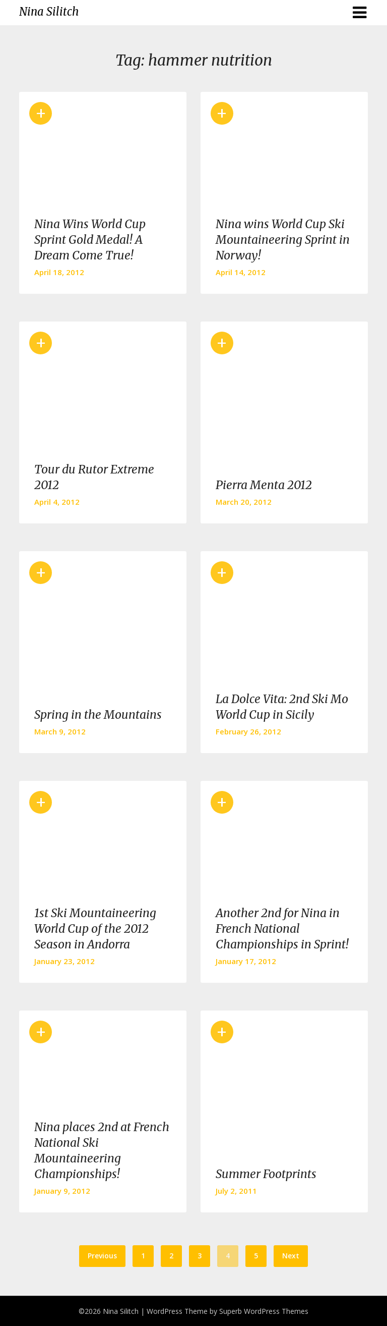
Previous (102, 1255)
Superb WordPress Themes (263, 1311)
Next (290, 1255)
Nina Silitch (49, 12)
